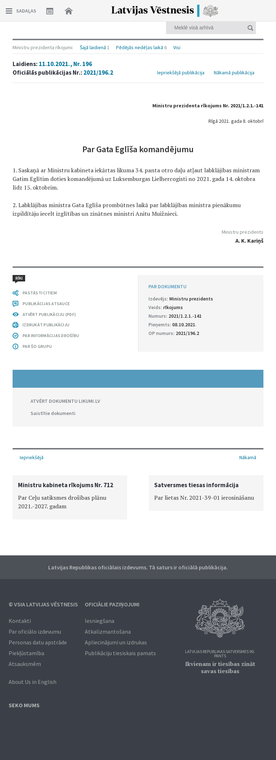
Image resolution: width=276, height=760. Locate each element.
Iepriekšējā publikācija (180, 72)
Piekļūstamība (26, 653)
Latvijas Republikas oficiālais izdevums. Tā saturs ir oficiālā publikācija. (138, 567)
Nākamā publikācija (234, 72)
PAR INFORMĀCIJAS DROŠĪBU (51, 335)
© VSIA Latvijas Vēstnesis (43, 604)
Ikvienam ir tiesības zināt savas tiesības (220, 667)
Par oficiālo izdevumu (35, 631)
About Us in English (32, 681)
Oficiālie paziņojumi (112, 604)
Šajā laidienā (93, 47)
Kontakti (20, 620)
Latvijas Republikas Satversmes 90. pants (220, 653)
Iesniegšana (99, 620)
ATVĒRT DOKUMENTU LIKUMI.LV (65, 401)
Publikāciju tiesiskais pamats (120, 653)
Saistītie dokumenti (53, 413)
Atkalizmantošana (108, 631)
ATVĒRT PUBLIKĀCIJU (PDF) (49, 314)
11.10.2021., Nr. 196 (65, 64)
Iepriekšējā (31, 457)
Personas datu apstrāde (38, 642)
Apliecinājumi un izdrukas (116, 642)
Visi (176, 47)
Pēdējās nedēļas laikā (139, 47)
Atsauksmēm (25, 663)
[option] (70, 497)
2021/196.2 (98, 72)
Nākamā (247, 457)
